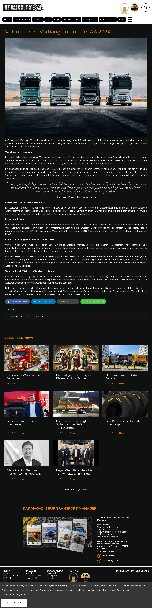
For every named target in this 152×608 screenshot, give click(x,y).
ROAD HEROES (107, 19)
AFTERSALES (89, 19)
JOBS (121, 19)
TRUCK (7, 19)
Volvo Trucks (36, 140)
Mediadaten (108, 556)
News (23, 384)
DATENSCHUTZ (140, 571)
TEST (56, 19)
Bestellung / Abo (110, 560)
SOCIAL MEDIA (55, 571)
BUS (48, 19)
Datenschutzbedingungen (13, 595)
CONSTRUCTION (71, 19)
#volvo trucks (15, 317)
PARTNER (74, 571)
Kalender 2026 (32, 578)
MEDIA (6, 571)
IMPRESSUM (123, 571)
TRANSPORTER (22, 19)
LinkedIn (51, 578)
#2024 (39, 317)
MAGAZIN (30, 571)
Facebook (51, 573)
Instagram (52, 576)
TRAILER (38, 19)
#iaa (29, 317)
